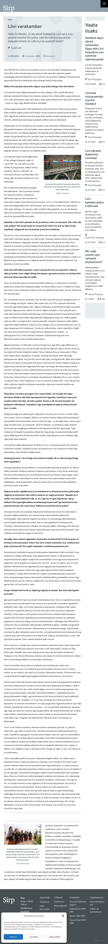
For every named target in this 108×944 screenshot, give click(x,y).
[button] (63, 915)
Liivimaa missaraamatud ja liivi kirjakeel (94, 98)
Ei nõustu (34, 937)
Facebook (25, 911)
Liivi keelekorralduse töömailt (94, 202)
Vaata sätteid (54, 937)
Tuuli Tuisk (16, 48)
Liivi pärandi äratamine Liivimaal (93, 154)
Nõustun (13, 937)
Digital (100, 940)
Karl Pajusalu (95, 79)
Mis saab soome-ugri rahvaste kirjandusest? (93, 257)
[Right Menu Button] (104, 4)
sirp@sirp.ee (26, 908)
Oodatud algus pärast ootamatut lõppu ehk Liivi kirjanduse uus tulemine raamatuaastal (94, 48)
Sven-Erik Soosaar (94, 237)
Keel (10, 19)
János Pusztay (95, 294)
